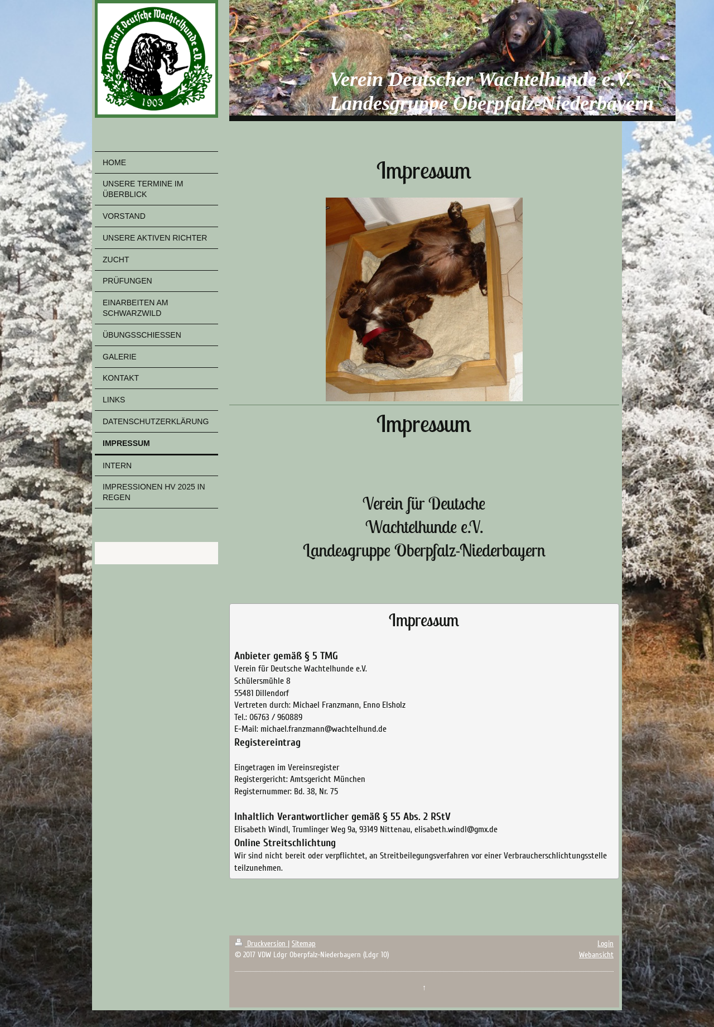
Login (605, 943)
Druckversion (261, 943)
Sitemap (304, 943)
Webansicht (596, 954)
